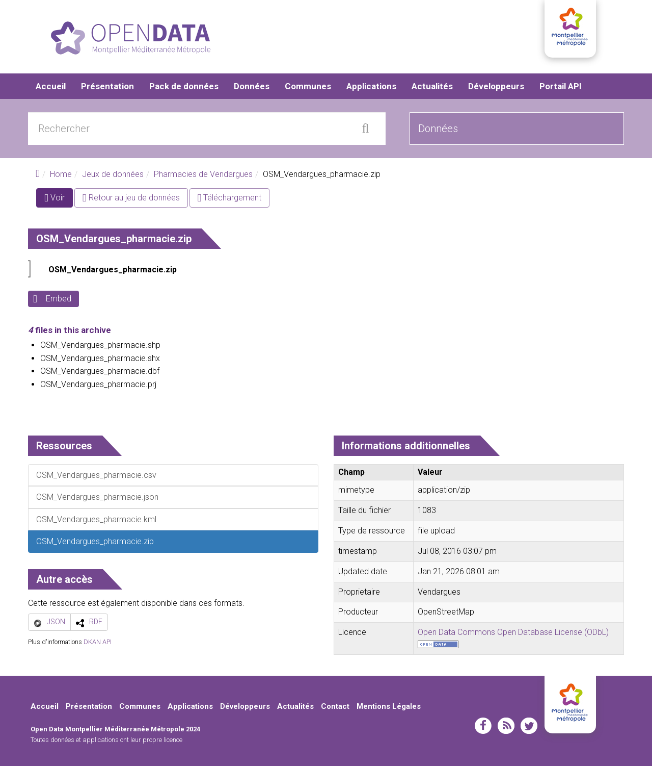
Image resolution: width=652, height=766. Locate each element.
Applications (371, 87)
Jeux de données (113, 175)
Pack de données (184, 87)
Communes (308, 87)
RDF (95, 622)
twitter (529, 726)
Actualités (432, 87)
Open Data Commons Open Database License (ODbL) (513, 632)
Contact (335, 706)
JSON (56, 622)
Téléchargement (230, 198)
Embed (58, 299)
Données (251, 87)
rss (506, 726)
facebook (483, 726)
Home (61, 175)
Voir (58, 200)
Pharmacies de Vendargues (203, 175)
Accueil (51, 87)
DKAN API (98, 642)
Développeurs (496, 87)
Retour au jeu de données (131, 198)
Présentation (107, 87)
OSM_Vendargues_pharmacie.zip (112, 270)
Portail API (560, 87)
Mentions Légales (389, 706)
